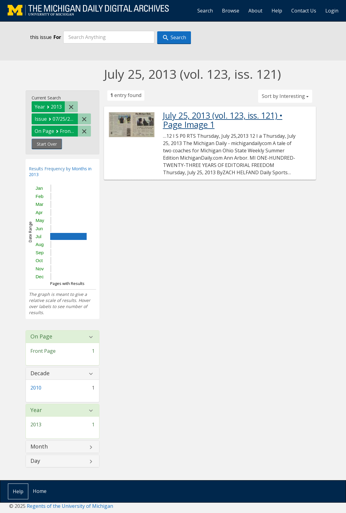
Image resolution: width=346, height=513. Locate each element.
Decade (40, 373)
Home (40, 491)
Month (39, 447)
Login (331, 10)
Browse (230, 10)
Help (277, 10)
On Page (41, 337)
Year (36, 410)
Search (205, 10)
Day (35, 461)
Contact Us (303, 10)
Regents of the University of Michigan (70, 506)
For (57, 37)
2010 (35, 387)
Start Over (47, 144)
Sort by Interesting (285, 96)
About (255, 10)
